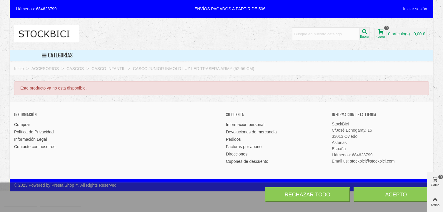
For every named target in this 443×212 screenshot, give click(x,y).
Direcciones (236, 154)
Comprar (22, 124)
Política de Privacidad (34, 132)
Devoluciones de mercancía (251, 132)
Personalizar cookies (60, 204)
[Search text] (325, 34)
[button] (230, 9)
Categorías (57, 55)
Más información (20, 204)
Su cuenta (235, 114)
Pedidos (233, 139)
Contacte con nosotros (34, 146)
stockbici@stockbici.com (372, 161)
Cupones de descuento (247, 161)
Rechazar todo (307, 195)
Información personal (245, 124)
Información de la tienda (354, 114)
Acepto (396, 195)
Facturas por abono (244, 146)
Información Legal (30, 139)
